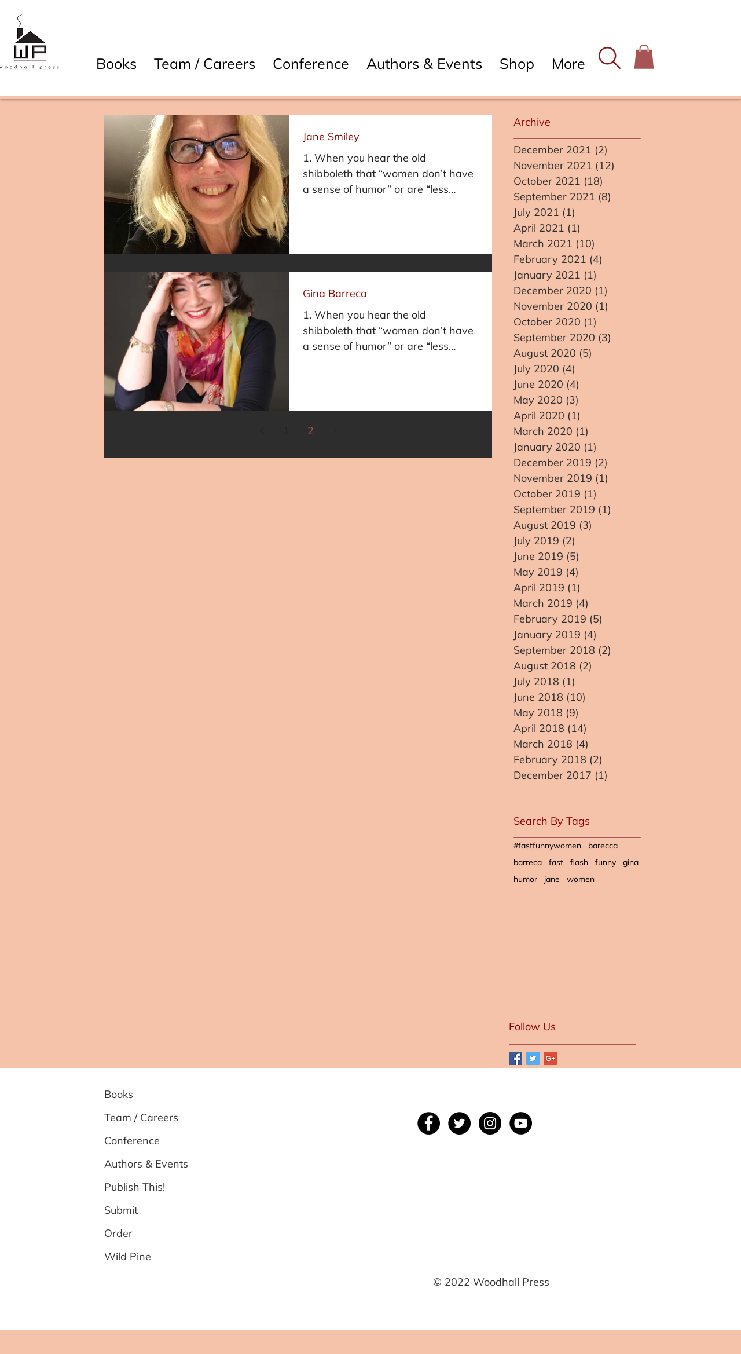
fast (556, 863)
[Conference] (145, 1141)
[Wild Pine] (145, 1256)
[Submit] (145, 1210)
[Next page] (334, 430)
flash (579, 863)
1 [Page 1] (286, 430)
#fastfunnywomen (547, 846)
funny (605, 863)
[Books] (145, 1094)
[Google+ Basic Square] (550, 1058)
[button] (609, 58)
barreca (527, 863)
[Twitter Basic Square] (533, 1058)
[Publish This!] (145, 1187)
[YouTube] (520, 1123)
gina (631, 863)
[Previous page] (261, 430)
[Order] (145, 1233)
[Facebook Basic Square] (515, 1058)
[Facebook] (428, 1123)
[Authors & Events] (146, 1164)
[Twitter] (459, 1123)
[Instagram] (490, 1123)
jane (552, 879)
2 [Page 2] (310, 430)
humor (525, 879)
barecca (603, 846)
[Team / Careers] (145, 1117)
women (581, 879)
